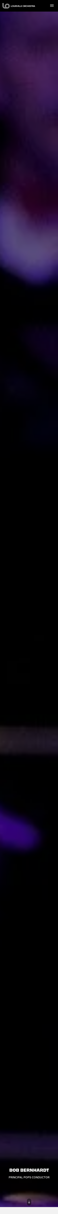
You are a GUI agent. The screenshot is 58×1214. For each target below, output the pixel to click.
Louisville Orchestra (18, 5)
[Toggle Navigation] (52, 5)
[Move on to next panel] (29, 1202)
